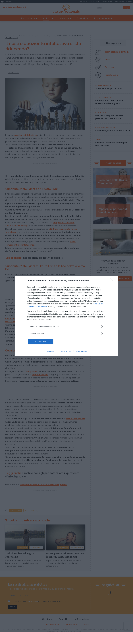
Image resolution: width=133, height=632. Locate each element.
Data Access (66, 351)
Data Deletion (51, 351)
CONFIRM (40, 341)
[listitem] (66, 326)
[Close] (112, 280)
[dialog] (66, 316)
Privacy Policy (81, 351)
